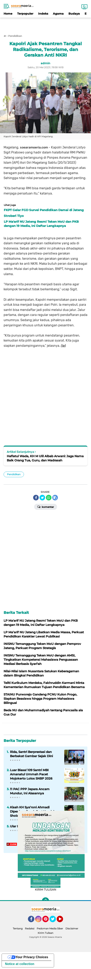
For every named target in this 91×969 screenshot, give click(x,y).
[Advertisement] (45, 24)
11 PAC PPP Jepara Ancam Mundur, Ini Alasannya (29, 791)
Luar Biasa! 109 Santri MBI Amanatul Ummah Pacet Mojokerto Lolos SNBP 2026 (31, 774)
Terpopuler (25, 13)
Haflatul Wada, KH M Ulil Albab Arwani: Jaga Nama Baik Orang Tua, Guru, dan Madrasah (45, 458)
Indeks (43, 13)
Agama (58, 13)
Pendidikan (14, 474)
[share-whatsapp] (48, 497)
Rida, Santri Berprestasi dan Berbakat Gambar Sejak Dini (31, 754)
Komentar (45, 506)
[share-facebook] (36, 497)
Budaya (74, 13)
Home (8, 13)
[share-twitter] (42, 497)
